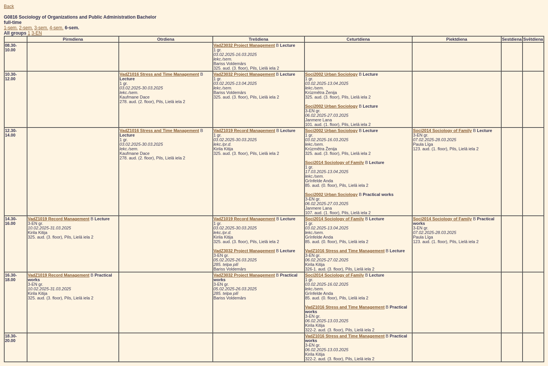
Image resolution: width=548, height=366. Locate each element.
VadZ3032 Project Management (244, 45)
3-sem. (41, 27)
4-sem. (56, 27)
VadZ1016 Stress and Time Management (159, 74)
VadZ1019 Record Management (244, 130)
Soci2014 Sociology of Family (334, 162)
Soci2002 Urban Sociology (331, 74)
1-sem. (11, 27)
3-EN (37, 33)
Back (9, 6)
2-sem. (26, 27)
